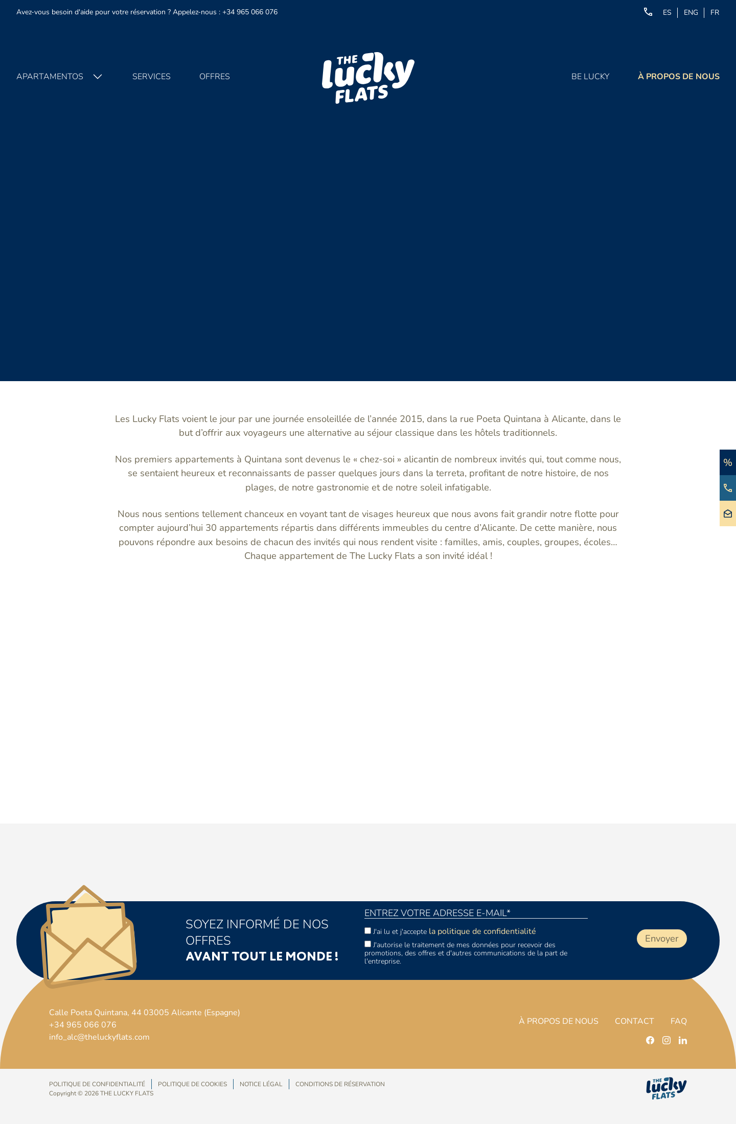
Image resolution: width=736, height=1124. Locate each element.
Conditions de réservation (340, 1084)
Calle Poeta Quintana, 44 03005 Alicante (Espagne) (144, 1012)
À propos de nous (679, 76)
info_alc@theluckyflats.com (99, 1037)
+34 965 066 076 (250, 12)
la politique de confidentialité (482, 931)
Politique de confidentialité (97, 1084)
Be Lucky (590, 76)
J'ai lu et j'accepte (450, 931)
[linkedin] (683, 1040)
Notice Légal (261, 1084)
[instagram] (666, 1040)
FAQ (679, 1021)
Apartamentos (49, 76)
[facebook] (650, 1040)
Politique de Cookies (192, 1084)
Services (151, 76)
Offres (214, 76)
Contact (634, 1021)
